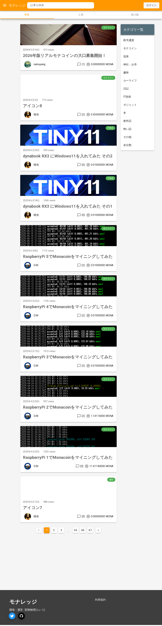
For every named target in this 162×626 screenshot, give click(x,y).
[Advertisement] (43, 559)
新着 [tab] (27, 14)
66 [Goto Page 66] (82, 530)
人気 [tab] (81, 14)
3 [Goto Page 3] (61, 530)
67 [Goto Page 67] (90, 530)
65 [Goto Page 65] (75, 530)
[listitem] (137, 40)
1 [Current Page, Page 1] (47, 530)
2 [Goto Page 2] (54, 530)
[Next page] (98, 530)
